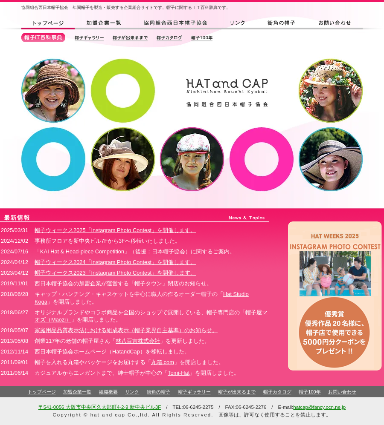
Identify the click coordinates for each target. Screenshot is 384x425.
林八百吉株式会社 (138, 341)
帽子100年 (309, 391)
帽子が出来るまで (237, 391)
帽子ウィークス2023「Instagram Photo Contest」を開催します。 (115, 273)
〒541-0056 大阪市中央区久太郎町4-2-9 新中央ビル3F (99, 407)
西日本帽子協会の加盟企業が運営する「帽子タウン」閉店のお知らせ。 (123, 283)
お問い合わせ (342, 391)
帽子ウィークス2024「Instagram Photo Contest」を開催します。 (115, 262)
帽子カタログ (277, 391)
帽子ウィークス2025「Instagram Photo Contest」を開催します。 (115, 230)
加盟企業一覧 (77, 391)
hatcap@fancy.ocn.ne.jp (319, 407)
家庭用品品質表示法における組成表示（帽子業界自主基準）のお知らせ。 (126, 330)
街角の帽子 (158, 391)
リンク (132, 391)
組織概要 (108, 391)
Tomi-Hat (178, 373)
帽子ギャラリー (194, 391)
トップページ (42, 391)
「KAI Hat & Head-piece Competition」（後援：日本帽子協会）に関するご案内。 (135, 251)
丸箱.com (162, 362)
